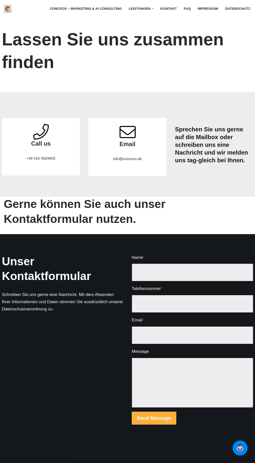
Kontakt (168, 8)
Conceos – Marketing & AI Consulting (86, 8)
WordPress (57, 456)
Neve (9, 456)
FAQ (187, 8)
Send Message (154, 418)
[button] (153, 8)
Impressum (208, 8)
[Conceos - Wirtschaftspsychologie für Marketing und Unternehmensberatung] (9, 8)
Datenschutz (237, 8)
